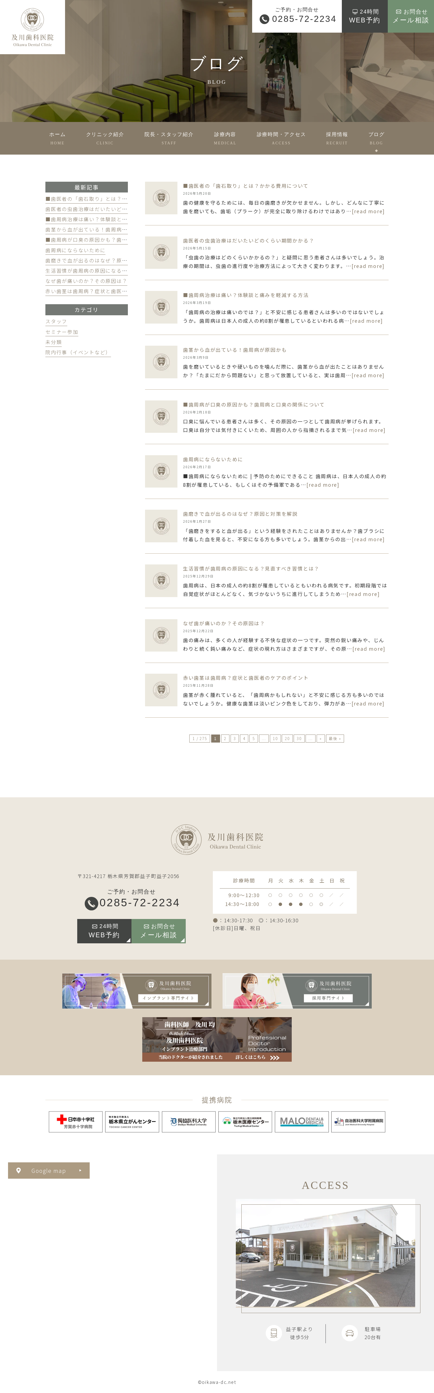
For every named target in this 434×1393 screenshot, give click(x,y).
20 (287, 738)
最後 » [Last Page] (335, 738)
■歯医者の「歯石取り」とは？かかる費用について (108, 198)
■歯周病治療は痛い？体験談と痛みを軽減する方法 (108, 219)
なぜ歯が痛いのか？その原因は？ (86, 280)
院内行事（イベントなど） (78, 352)
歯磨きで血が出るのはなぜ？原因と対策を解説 (102, 260)
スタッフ (56, 321)
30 (299, 738)
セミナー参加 (61, 331)
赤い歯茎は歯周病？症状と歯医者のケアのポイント (108, 291)
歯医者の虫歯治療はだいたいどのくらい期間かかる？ (111, 208)
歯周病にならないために (75, 250)
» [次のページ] (321, 738)
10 (275, 738)
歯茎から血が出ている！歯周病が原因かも (97, 229)
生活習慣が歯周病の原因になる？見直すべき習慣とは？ (113, 270)
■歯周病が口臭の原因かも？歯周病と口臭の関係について (116, 239)
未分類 (53, 342)
